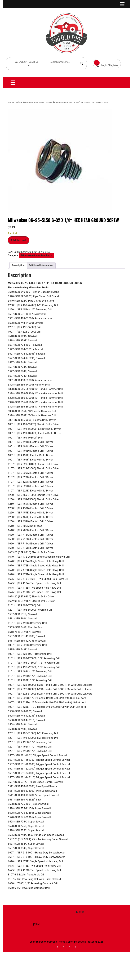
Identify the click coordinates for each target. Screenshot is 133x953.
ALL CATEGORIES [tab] (26, 63)
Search (81, 63)
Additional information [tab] (41, 265)
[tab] (121, 4)
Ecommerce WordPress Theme (47, 941)
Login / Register (105, 63)
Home (11, 102)
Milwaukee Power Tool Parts (30, 102)
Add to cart (18, 240)
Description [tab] (18, 265)
